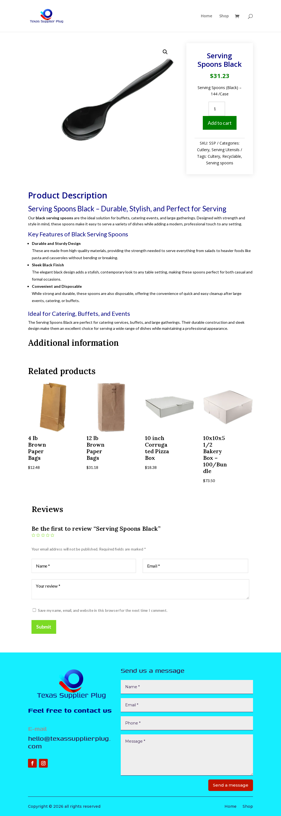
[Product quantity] (217, 109)
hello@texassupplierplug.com (69, 742)
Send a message (230, 785)
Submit (43, 627)
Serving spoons (219, 162)
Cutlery (203, 149)
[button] (165, 52)
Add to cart (220, 123)
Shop (224, 16)
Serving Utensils (226, 149)
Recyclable (231, 156)
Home (206, 16)
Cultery (214, 156)
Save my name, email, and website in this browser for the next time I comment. (102, 610)
